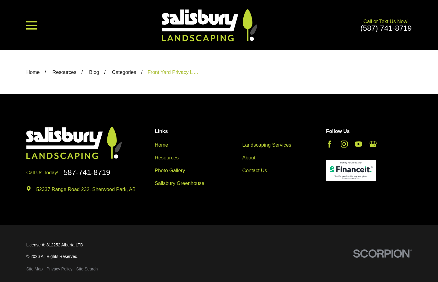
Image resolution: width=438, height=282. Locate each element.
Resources (167, 157)
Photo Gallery (170, 170)
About (248, 157)
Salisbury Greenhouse (179, 183)
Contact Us (254, 170)
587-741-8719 (87, 172)
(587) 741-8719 (386, 28)
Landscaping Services (266, 145)
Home (161, 145)
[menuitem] (34, 269)
